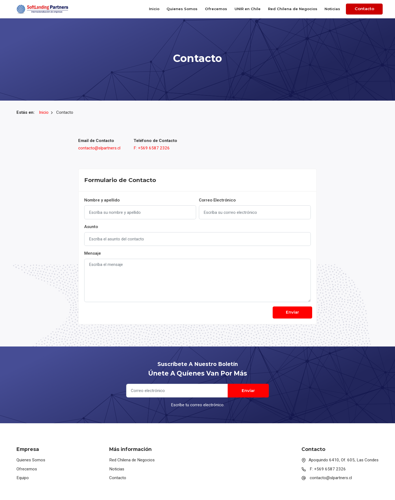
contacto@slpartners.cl (99, 148)
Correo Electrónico (217, 200)
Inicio (154, 9)
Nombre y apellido (102, 200)
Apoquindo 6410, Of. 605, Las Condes (340, 460)
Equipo (22, 477)
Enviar (292, 312)
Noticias (332, 9)
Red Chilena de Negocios (292, 9)
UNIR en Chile (248, 9)
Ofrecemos (216, 9)
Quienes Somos (182, 9)
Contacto (364, 8)
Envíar (248, 390)
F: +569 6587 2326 (152, 148)
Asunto (91, 226)
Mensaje (92, 253)
